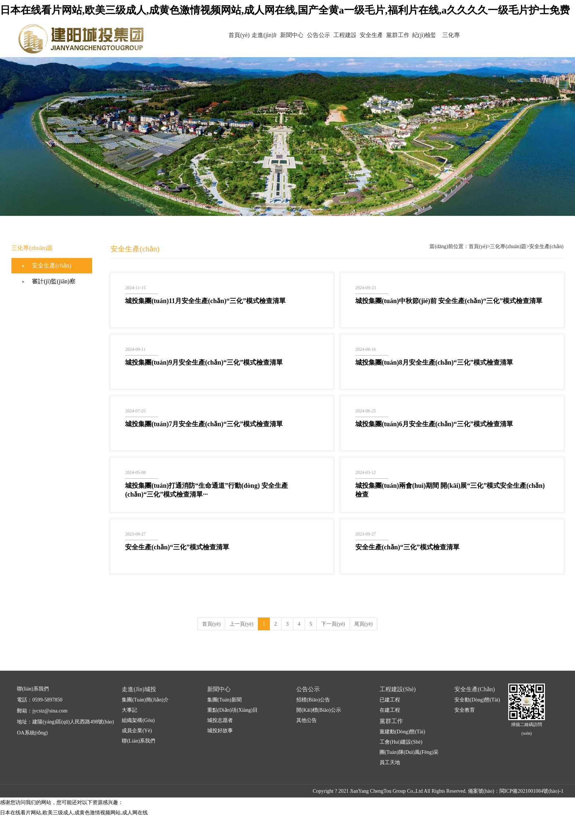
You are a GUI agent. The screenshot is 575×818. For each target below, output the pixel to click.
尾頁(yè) (363, 624)
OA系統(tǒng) (32, 733)
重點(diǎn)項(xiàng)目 (232, 710)
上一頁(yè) (241, 624)
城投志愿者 (220, 720)
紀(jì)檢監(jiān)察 (437, 41)
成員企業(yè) (137, 730)
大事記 (129, 710)
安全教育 (464, 710)
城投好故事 (220, 730)
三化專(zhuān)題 (469, 41)
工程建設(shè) (342, 41)
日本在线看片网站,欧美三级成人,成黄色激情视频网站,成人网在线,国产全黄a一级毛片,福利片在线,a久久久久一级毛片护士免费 (285, 10)
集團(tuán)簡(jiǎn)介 (145, 700)
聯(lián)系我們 (138, 741)
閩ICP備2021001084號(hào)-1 (531, 791)
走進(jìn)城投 (248, 41)
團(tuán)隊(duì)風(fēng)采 (409, 752)
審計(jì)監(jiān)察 (53, 281)
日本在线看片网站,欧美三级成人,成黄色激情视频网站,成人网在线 (74, 812)
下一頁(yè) (333, 624)
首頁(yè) (216, 35)
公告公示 (311, 35)
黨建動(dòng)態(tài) (402, 731)
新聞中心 (279, 35)
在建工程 (390, 710)
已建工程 (390, 700)
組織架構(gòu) (138, 720)
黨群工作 (405, 35)
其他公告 (306, 720)
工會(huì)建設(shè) (401, 742)
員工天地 (390, 762)
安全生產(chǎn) (374, 41)
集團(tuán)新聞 (224, 700)
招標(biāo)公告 (313, 700)
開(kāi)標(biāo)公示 (318, 710)
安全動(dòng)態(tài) (477, 700)
